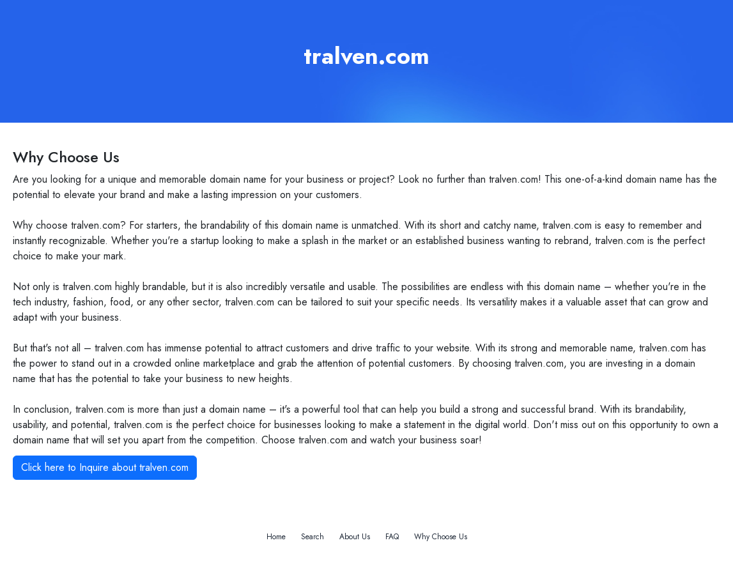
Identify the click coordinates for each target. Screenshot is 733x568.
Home (276, 536)
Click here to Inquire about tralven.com (105, 467)
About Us (354, 536)
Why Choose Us (440, 536)
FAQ (392, 536)
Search (312, 536)
